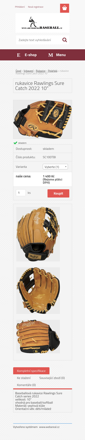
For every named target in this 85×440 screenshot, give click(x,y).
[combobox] (55, 166)
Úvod (18, 71)
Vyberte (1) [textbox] (52, 166)
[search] (64, 39)
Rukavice (41, 71)
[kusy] (21, 192)
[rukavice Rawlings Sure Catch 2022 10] (42, 101)
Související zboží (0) (52, 377)
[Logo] (42, 23)
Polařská (52, 71)
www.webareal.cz (49, 427)
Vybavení (29, 71)
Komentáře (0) (26, 385)
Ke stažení (24, 377)
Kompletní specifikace (31, 370)
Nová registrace (35, 7)
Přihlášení (20, 7)
